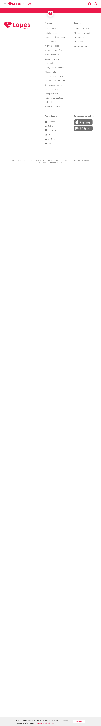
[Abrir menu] (5, 3)
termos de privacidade (45, 723)
